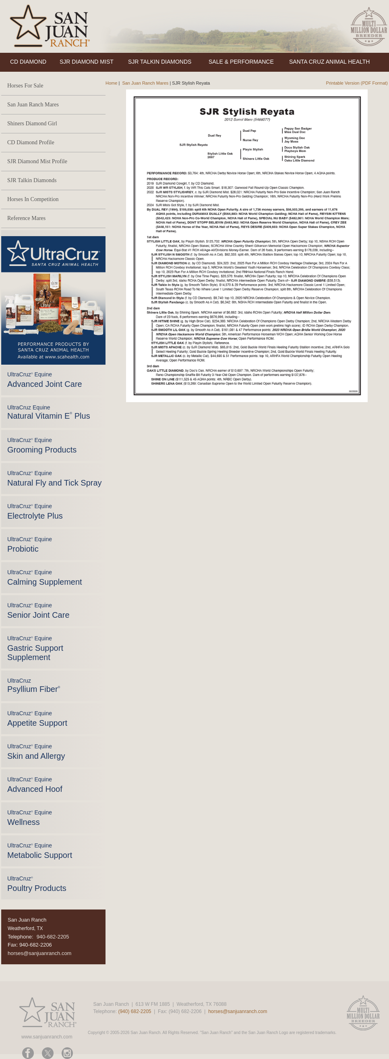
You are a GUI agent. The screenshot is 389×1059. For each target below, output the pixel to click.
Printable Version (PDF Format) (357, 83)
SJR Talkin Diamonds (31, 180)
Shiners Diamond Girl (32, 123)
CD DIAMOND (28, 61)
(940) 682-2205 (134, 1011)
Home (111, 83)
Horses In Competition (33, 199)
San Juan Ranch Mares (33, 105)
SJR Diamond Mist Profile (37, 161)
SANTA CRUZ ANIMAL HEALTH (329, 61)
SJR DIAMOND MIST (87, 61)
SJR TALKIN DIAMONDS (159, 61)
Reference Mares (26, 218)
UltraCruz (33, 685)
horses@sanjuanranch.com (39, 953)
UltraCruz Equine (48, 412)
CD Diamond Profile (30, 142)
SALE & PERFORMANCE (241, 61)
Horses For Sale (25, 86)
